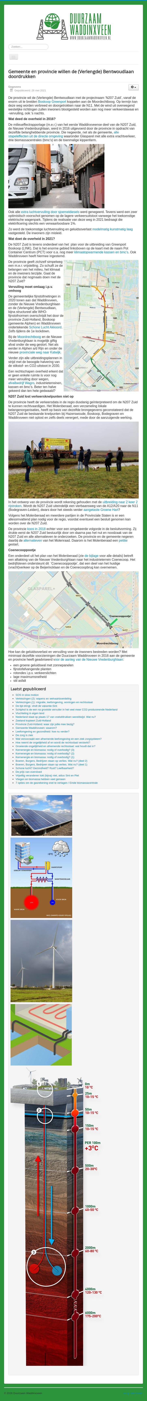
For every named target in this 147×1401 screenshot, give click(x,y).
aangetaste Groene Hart (101, 509)
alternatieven (33, 540)
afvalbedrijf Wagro (21, 383)
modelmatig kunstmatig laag (112, 229)
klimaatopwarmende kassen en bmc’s (101, 252)
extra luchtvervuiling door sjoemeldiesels (50, 212)
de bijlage (92, 555)
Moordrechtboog (29, 337)
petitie (123, 540)
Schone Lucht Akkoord (45, 327)
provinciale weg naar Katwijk (39, 352)
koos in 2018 (36, 529)
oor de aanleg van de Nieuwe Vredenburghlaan (89, 659)
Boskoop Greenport (52, 101)
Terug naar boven (132, 1393)
